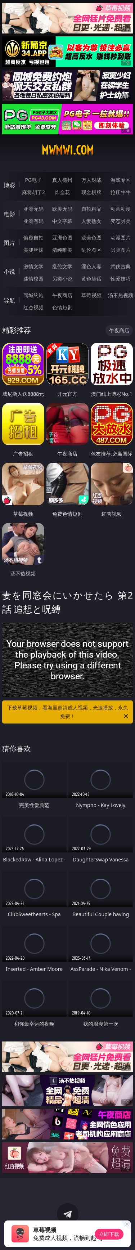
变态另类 (121, 221)
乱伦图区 (91, 249)
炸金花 (62, 192)
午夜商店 (62, 295)
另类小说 (62, 278)
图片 (9, 243)
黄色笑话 (91, 278)
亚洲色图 (62, 237)
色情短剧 (62, 307)
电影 (9, 214)
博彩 (9, 185)
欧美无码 (62, 208)
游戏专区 (121, 179)
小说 (9, 271)
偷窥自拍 (33, 237)
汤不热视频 (120, 295)
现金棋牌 (91, 192)
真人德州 (62, 179)
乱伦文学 (62, 266)
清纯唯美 (62, 249)
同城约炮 (33, 295)
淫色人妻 (91, 266)
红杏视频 (33, 307)
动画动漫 (121, 208)
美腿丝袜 (33, 249)
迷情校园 (33, 278)
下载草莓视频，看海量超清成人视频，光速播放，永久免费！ (68, 712)
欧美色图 (91, 237)
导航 (9, 300)
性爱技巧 (121, 278)
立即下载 (109, 1234)
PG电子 (33, 179)
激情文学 (33, 266)
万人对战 (91, 179)
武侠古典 (121, 266)
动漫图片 (121, 237)
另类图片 (121, 249)
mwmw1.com (67, 150)
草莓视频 (91, 295)
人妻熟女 (91, 221)
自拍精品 (91, 208)
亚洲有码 (33, 221)
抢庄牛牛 (121, 192)
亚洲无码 (33, 208)
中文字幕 (62, 221)
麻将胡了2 (33, 192)
